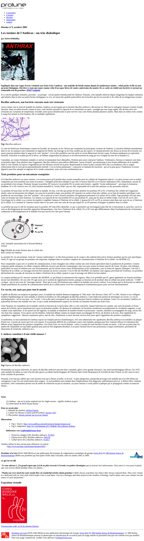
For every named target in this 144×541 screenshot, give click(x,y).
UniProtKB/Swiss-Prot (31, 431)
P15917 (46, 440)
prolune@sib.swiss (64, 538)
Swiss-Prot (97, 453)
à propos (9, 15)
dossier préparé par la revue (33, 415)
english (36, 90)
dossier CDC (51, 413)
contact (9, 22)
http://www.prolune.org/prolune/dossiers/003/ (26, 446)
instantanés (10, 20)
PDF (29, 90)
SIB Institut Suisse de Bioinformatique (108, 533)
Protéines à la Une (19, 533)
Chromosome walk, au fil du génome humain (20, 526)
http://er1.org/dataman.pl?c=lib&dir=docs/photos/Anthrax (51, 426)
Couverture (11, 13)
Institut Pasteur (32, 410)
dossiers (9, 17)
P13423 (51, 435)
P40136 (47, 437)
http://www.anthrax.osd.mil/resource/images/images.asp (47, 424)
